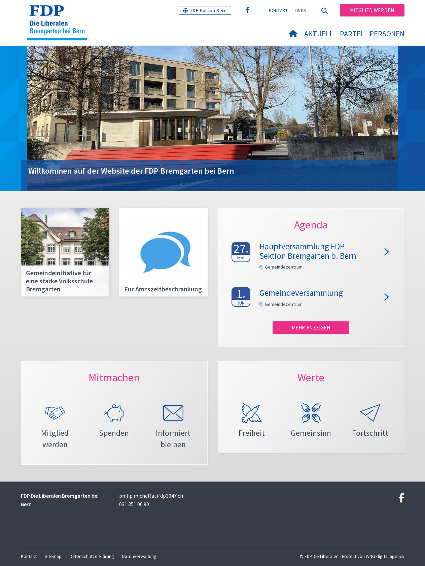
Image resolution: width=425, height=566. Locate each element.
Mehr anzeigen (311, 327)
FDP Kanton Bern (208, 10)
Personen (386, 33)
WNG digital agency (385, 556)
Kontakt (278, 10)
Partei (351, 33)
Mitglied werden (372, 10)
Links (301, 10)
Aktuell (318, 33)
